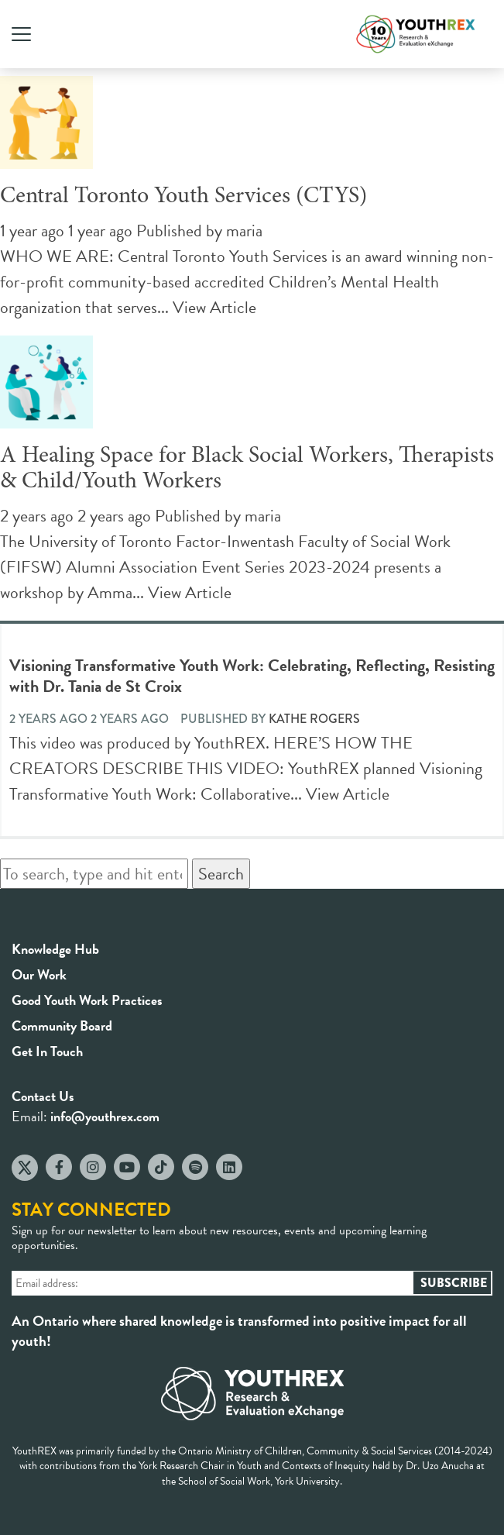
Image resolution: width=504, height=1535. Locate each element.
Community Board (62, 1025)
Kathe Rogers (314, 719)
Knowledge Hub (55, 948)
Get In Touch (47, 1051)
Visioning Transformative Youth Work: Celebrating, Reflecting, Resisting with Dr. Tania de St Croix (252, 675)
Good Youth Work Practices (87, 999)
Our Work (39, 974)
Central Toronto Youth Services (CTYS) (183, 196)
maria (244, 230)
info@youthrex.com (104, 1116)
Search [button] (221, 873)
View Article (214, 307)
